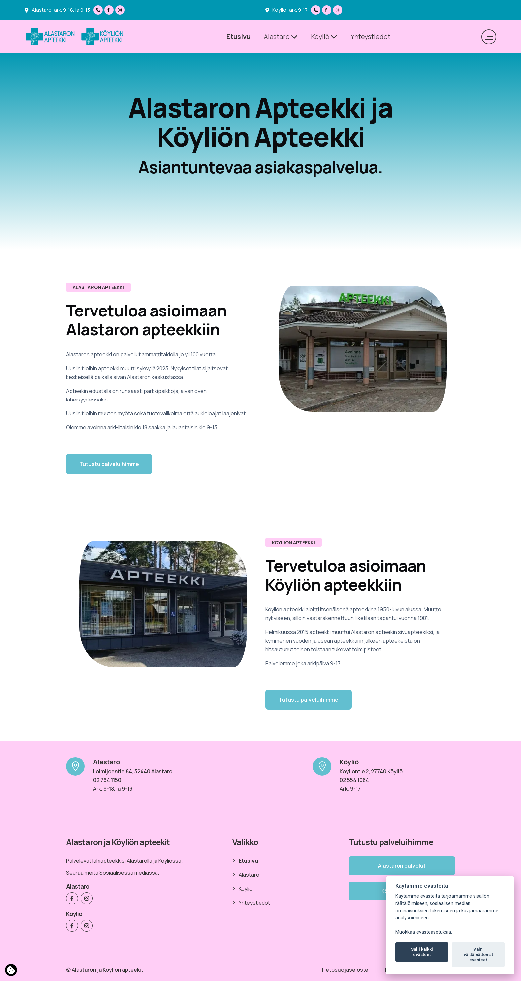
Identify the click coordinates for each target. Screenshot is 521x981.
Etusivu (238, 36)
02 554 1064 (354, 780)
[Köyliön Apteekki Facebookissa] (327, 10)
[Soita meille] (98, 10)
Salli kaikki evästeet (422, 952)
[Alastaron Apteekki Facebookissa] (109, 10)
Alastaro (281, 36)
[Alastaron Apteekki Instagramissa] (120, 10)
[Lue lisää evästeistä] (11, 971)
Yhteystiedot (370, 36)
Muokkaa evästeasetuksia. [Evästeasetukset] (423, 932)
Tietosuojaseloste (344, 969)
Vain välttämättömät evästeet (478, 954)
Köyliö (324, 36)
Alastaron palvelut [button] (402, 865)
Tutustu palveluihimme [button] (109, 464)
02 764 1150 (107, 780)
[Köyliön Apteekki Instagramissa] (338, 10)
